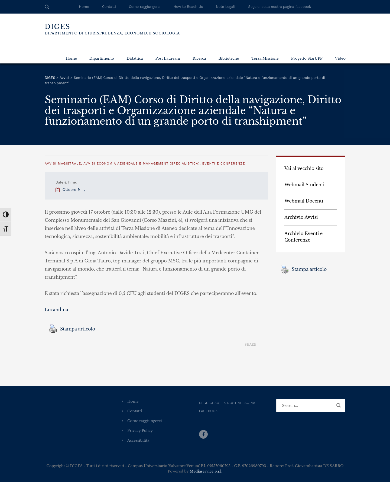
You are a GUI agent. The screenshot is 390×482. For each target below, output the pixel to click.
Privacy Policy (140, 430)
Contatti (109, 7)
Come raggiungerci (145, 7)
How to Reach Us (188, 7)
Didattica (134, 58)
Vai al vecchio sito (304, 168)
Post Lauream (167, 58)
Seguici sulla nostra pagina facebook (279, 7)
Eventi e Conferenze (223, 163)
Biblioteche (228, 58)
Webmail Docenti (303, 201)
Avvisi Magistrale (63, 163)
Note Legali (225, 7)
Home (84, 7)
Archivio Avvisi (301, 217)
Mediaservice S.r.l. (206, 471)
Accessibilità (138, 440)
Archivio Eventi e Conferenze (303, 237)
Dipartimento (101, 58)
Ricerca (199, 58)
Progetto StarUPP (307, 58)
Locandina (56, 309)
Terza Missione (264, 58)
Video (340, 58)
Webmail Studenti (304, 184)
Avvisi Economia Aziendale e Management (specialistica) (141, 163)
